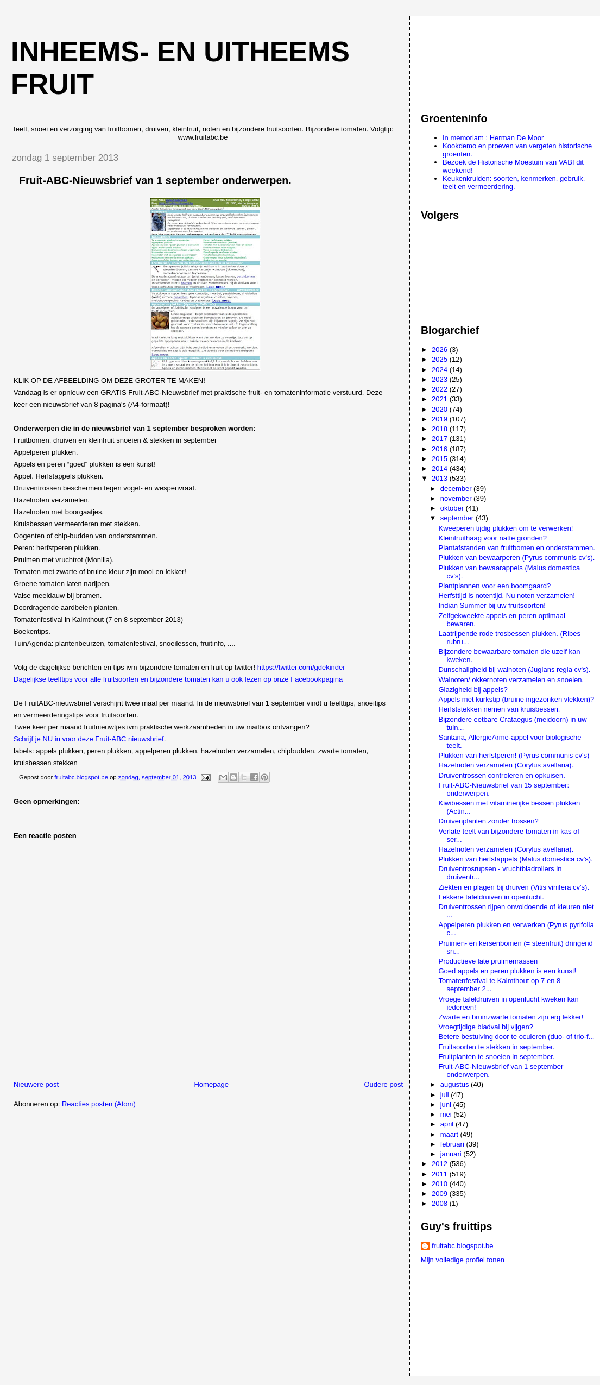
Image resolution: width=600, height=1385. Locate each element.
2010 (441, 1184)
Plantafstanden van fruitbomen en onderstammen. (516, 548)
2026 (441, 349)
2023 (441, 379)
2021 (441, 399)
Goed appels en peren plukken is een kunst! (507, 971)
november (456, 498)
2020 (441, 409)
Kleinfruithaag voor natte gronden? (492, 538)
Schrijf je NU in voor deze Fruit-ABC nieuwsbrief (89, 739)
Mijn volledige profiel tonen (462, 1260)
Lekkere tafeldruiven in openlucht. (491, 897)
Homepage (211, 1084)
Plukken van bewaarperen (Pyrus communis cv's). (516, 557)
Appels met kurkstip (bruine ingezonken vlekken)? (516, 699)
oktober (453, 508)
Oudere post (383, 1084)
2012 (441, 1164)
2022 (441, 389)
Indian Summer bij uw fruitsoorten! (491, 605)
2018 (441, 429)
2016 (441, 449)
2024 (441, 370)
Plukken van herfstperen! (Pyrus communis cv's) (513, 755)
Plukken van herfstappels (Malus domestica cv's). (515, 859)
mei (447, 1114)
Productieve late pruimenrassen (488, 961)
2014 (441, 468)
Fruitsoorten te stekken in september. (496, 1047)
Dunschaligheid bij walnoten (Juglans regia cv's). (514, 669)
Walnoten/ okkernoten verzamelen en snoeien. (511, 680)
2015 (441, 459)
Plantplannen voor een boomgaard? (494, 586)
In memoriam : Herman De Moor (493, 138)
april (448, 1124)
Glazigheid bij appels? (472, 689)
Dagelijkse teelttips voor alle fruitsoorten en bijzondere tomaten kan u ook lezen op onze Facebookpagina (178, 679)
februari (453, 1144)
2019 (441, 419)
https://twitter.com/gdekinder (301, 667)
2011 (441, 1174)
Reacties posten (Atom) (99, 1104)
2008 (441, 1203)
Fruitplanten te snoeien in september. (496, 1057)
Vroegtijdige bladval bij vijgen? (485, 1027)
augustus (455, 1084)
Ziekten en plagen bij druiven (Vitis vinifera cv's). (513, 887)
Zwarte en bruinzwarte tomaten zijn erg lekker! (510, 1017)
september (458, 518)
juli (445, 1095)
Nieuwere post (36, 1084)
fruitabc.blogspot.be (462, 1246)
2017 (441, 439)
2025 (441, 359)
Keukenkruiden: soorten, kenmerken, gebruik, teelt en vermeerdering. (514, 182)
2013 (441, 478)
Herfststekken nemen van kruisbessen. (499, 709)
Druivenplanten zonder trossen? (488, 821)
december (456, 488)
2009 (441, 1193)
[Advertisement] (470, 59)
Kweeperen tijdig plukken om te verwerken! (505, 528)
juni (446, 1104)
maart (450, 1134)
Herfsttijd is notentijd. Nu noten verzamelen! (506, 595)
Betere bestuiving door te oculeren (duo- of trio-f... (516, 1037)
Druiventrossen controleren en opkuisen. (501, 775)
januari (452, 1154)
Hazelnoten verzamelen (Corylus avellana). (505, 765)
